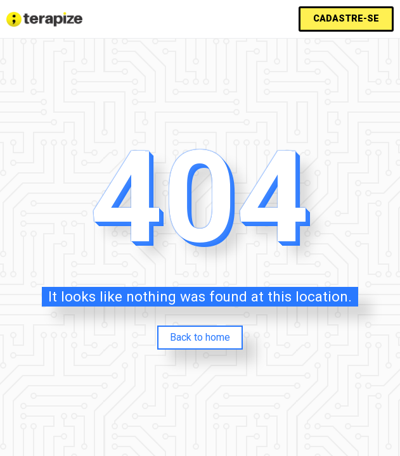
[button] (346, 19)
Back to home (200, 337)
